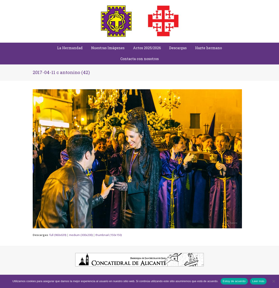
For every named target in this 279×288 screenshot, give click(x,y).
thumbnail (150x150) (108, 235)
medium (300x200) (81, 235)
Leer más (258, 281)
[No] (273, 281)
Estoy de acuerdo (234, 281)
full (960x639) (57, 235)
